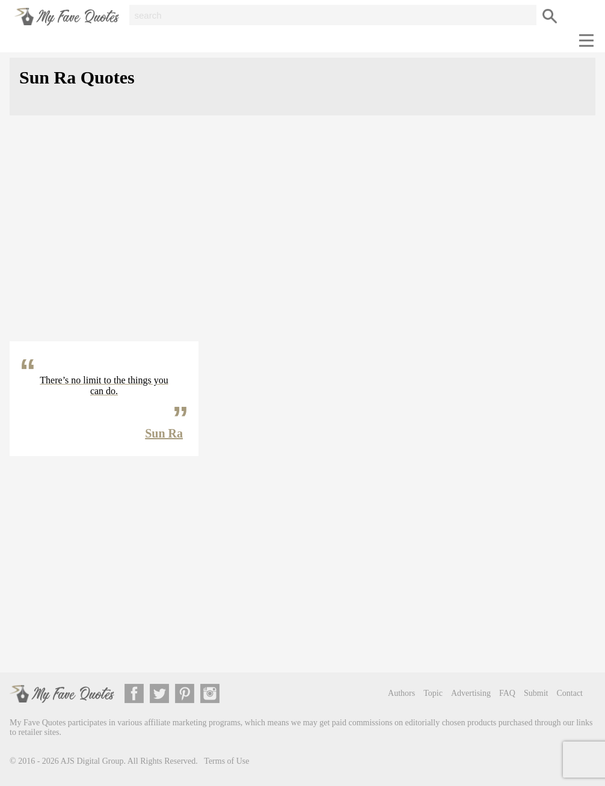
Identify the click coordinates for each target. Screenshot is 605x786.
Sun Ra (164, 433)
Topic (433, 693)
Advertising (471, 693)
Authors (401, 693)
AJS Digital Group (92, 761)
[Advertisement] (302, 238)
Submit (536, 693)
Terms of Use (226, 761)
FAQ (507, 693)
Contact (569, 693)
